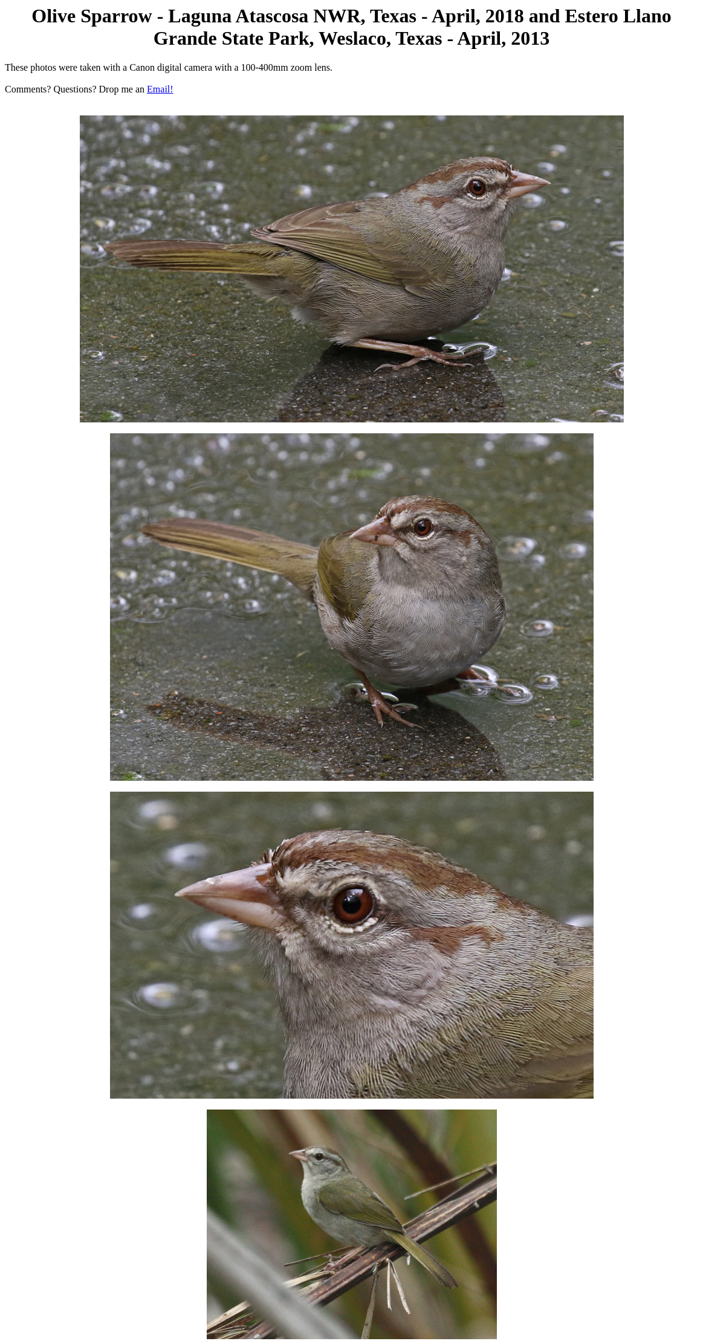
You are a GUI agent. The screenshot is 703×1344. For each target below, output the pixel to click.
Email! (160, 89)
